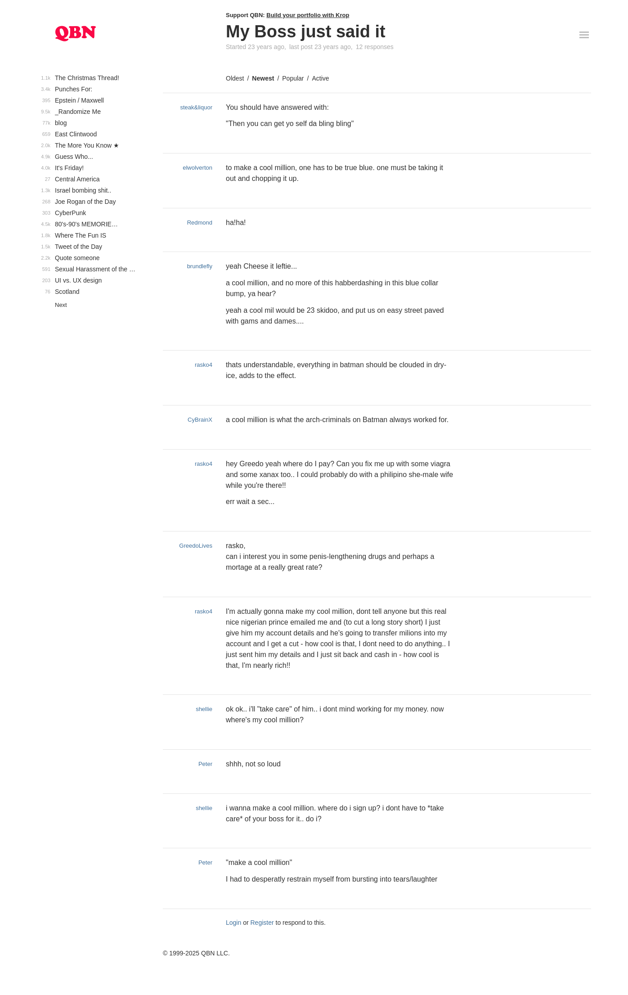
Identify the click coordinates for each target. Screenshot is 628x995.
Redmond (199, 222)
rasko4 (203, 364)
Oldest (235, 78)
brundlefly (199, 266)
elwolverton (197, 167)
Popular (293, 78)
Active (320, 78)
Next (61, 305)
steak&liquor (196, 107)
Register (262, 922)
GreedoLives (195, 545)
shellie (204, 709)
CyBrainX (200, 419)
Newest (263, 78)
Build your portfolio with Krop (307, 15)
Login (233, 922)
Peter (205, 764)
